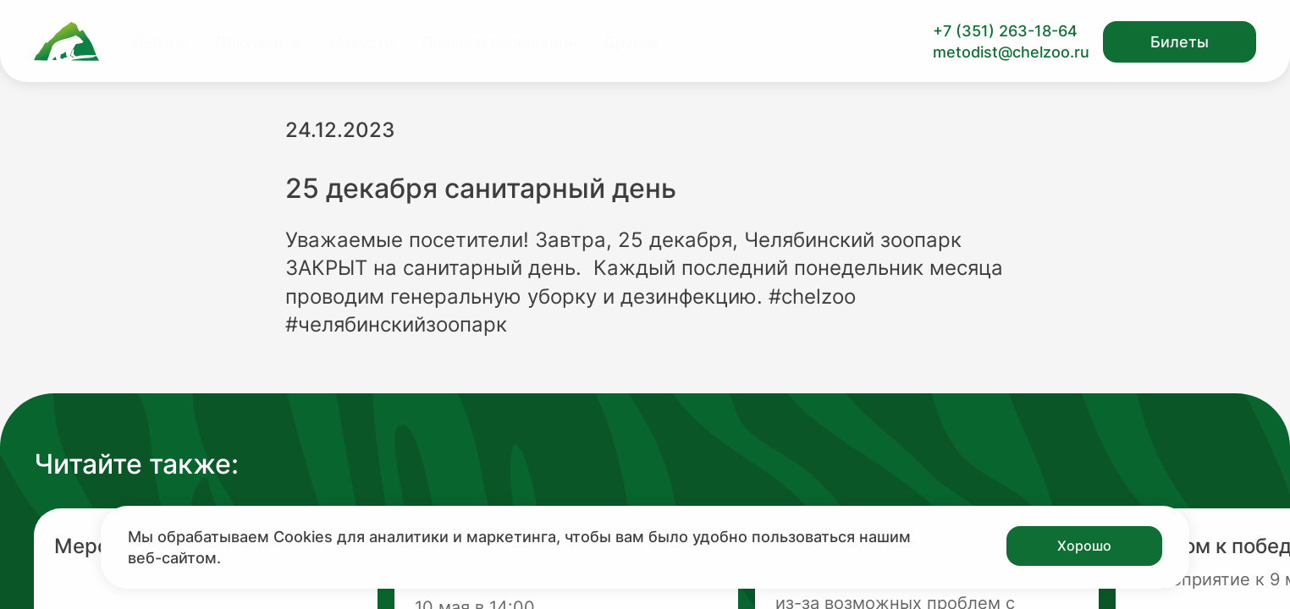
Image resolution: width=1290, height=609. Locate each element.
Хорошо (1084, 545)
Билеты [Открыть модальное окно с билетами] (1179, 42)
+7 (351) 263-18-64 (1005, 31)
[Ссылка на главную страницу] (66, 41)
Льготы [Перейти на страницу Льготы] (160, 42)
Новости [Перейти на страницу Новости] (362, 42)
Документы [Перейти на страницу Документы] (259, 42)
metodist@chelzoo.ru (1011, 52)
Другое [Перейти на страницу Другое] (631, 42)
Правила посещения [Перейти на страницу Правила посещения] (499, 42)
